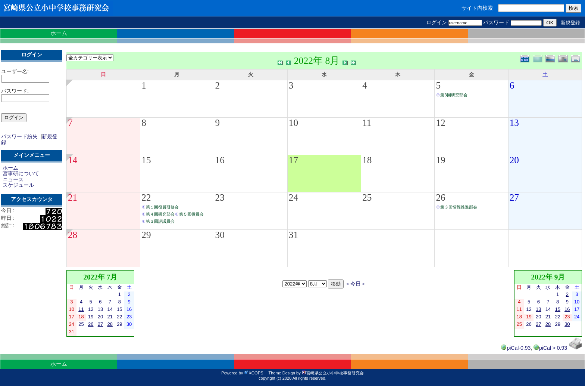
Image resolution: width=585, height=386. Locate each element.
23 (220, 197)
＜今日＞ (355, 284)
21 (72, 197)
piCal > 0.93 (550, 348)
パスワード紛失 (19, 136)
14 (72, 160)
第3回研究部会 (453, 95)
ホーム (58, 33)
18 (367, 160)
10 (293, 123)
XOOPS (253, 373)
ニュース (13, 179)
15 (146, 160)
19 (440, 160)
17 (293, 160)
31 (293, 235)
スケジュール (18, 185)
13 (514, 123)
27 (514, 197)
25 (367, 197)
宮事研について (21, 173)
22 (146, 197)
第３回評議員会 (160, 221)
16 (220, 160)
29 (146, 235)
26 (440, 197)
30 (220, 235)
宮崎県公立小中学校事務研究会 (333, 373)
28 (72, 235)
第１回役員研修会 (162, 207)
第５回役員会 (191, 214)
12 (440, 123)
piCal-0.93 (516, 348)
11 (366, 123)
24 (293, 197)
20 (514, 160)
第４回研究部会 (160, 214)
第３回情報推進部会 (458, 207)
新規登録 (570, 22)
